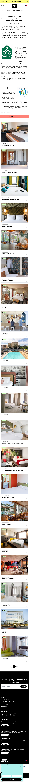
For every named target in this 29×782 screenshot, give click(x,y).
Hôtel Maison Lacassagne (7, 280)
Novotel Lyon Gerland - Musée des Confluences (12, 470)
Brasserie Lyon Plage (6, 524)
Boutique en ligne (4, 1)
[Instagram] (6, 714)
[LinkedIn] (10, 714)
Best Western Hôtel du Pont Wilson (10, 389)
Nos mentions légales (5, 708)
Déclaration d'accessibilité (6, 703)
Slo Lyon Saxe (5, 334)
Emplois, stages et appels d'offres (8, 701)
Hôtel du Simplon (6, 605)
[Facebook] (2, 714)
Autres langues (4, 706)
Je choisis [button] (17, 776)
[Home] (14, 6)
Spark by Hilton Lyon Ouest (8, 253)
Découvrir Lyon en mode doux (17, 10)
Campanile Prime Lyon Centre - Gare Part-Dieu (12, 443)
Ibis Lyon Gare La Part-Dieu (8, 578)
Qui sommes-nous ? (5, 699)
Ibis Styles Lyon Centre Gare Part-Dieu (10, 199)
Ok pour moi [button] (12, 779)
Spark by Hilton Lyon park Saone (9, 172)
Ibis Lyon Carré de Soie (7, 226)
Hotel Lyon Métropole (7, 362)
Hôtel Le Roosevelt (6, 551)
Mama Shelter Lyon (6, 307)
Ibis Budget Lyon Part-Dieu (8, 497)
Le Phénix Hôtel (5, 416)
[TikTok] (14, 714)
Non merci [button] (6, 776)
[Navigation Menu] (1, 6)
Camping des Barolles (7, 659)
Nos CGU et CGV (4, 704)
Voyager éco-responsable (5, 10)
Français (24, 760)
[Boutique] (23, 5)
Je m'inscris (23, 686)
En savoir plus (4, 725)
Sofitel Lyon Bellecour (7, 632)
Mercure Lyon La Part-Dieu (8, 145)
